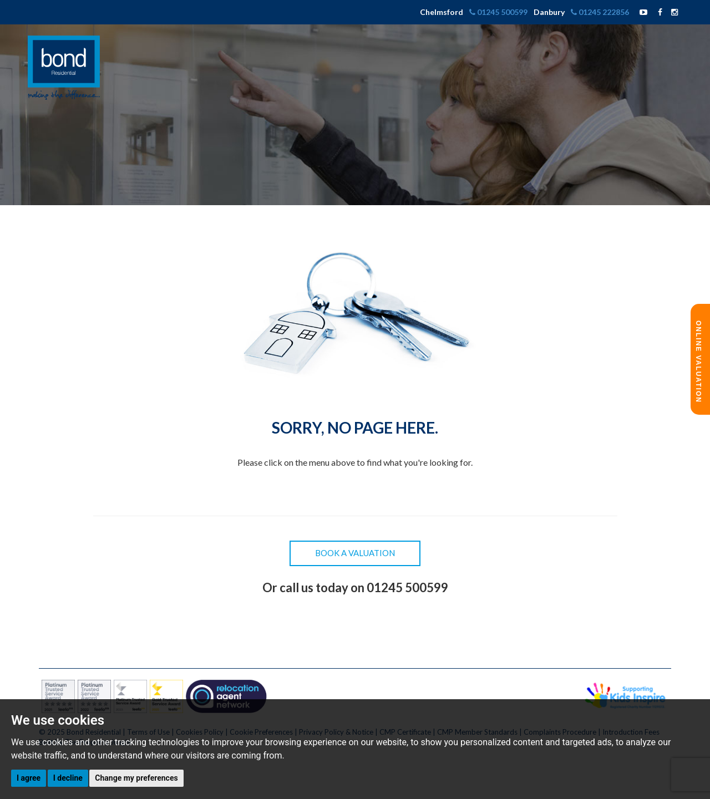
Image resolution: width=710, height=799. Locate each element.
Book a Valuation (355, 553)
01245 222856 (601, 12)
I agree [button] (28, 777)
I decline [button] (68, 777)
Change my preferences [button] (136, 777)
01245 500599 (499, 12)
